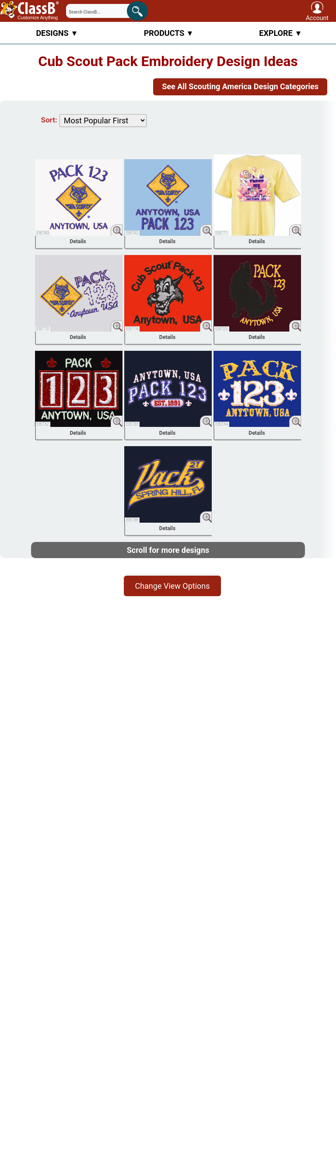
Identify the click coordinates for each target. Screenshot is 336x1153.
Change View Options (172, 585)
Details (78, 241)
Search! (140, 10)
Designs (56, 33)
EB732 (43, 424)
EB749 (43, 233)
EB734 (221, 424)
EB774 (132, 328)
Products (168, 33)
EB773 (43, 328)
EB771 (221, 233)
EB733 (132, 424)
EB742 (132, 233)
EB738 (132, 519)
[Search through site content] (98, 10)
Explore (279, 33)
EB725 (221, 328)
